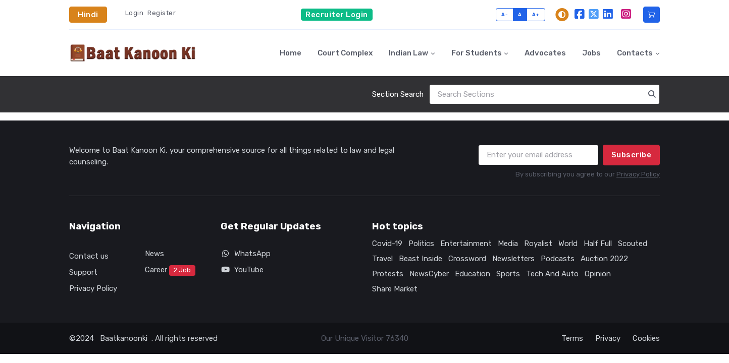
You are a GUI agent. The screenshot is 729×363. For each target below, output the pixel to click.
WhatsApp (246, 253)
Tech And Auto (552, 273)
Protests (387, 273)
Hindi (88, 14)
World (568, 243)
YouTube (242, 269)
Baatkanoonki (123, 338)
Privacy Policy (638, 174)
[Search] (544, 94)
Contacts (635, 52)
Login (134, 13)
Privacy (607, 338)
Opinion (598, 273)
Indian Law (408, 52)
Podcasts (558, 258)
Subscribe (631, 154)
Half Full (598, 243)
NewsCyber (429, 273)
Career (170, 270)
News (154, 253)
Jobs (591, 52)
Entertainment (466, 243)
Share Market (395, 288)
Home (290, 52)
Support (83, 272)
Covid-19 (387, 243)
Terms (572, 338)
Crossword (467, 258)
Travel (382, 258)
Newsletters (513, 258)
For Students (476, 52)
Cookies (646, 338)
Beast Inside (420, 258)
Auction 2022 (604, 258)
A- (504, 14)
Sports (508, 273)
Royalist (538, 243)
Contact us (89, 256)
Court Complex (345, 52)
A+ (536, 14)
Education (472, 273)
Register (161, 13)
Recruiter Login (336, 14)
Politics (421, 243)
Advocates (545, 52)
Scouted (632, 243)
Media (508, 243)
